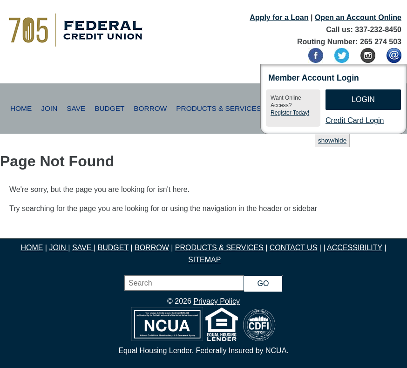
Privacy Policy (216, 301)
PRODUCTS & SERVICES (219, 248)
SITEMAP (204, 260)
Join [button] (49, 108)
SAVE (83, 248)
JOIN (58, 248)
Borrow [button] (150, 108)
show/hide (332, 140)
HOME (31, 248)
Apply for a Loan (279, 17)
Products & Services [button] (218, 108)
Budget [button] (109, 108)
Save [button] (76, 108)
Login (363, 99)
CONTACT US (294, 248)
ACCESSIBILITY (354, 248)
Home (21, 108)
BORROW (152, 248)
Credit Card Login (355, 120)
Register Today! (290, 112)
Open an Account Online (358, 17)
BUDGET (113, 248)
